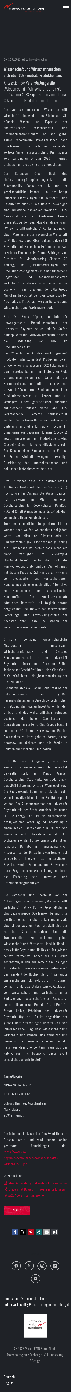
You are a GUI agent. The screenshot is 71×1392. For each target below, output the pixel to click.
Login (43, 1298)
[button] (15, 1232)
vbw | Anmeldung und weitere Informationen (38, 1183)
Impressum (11, 1298)
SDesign (35, 1361)
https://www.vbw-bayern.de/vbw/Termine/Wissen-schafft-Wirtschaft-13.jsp (31, 1158)
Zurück (17, 1210)
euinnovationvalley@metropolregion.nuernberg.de (37, 1304)
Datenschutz (29, 1298)
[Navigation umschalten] (66, 7)
